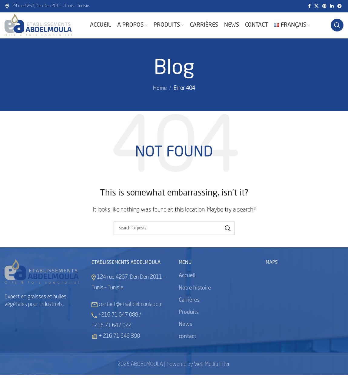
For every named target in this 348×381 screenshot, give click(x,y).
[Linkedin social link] (332, 6)
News (185, 330)
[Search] (337, 28)
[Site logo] (42, 28)
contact (187, 343)
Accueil (187, 282)
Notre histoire (195, 294)
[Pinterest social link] (324, 6)
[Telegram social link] (339, 6)
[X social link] (316, 6)
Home (160, 94)
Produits (189, 318)
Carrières (189, 306)
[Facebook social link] (309, 6)
